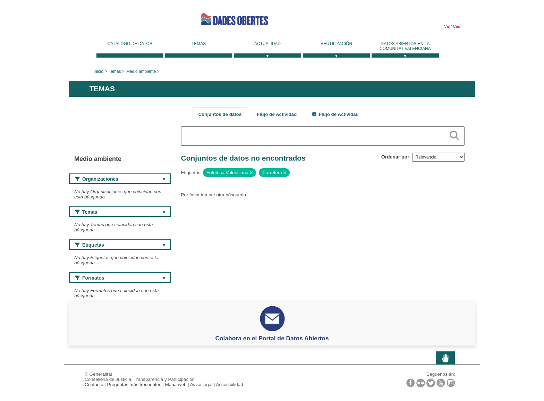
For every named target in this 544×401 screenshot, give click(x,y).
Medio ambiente (141, 71)
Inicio (98, 71)
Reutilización (336, 43)
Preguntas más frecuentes (134, 384)
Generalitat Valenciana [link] (121, 21)
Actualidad (267, 43)
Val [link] (447, 26)
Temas (199, 43)
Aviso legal (201, 384)
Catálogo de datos (130, 43)
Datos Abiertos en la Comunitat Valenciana (405, 46)
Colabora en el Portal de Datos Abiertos (272, 338)
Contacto (94, 384)
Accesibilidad (229, 384)
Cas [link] (456, 26)
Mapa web (176, 384)
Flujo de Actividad (277, 114)
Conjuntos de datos (219, 114)
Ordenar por (395, 157)
